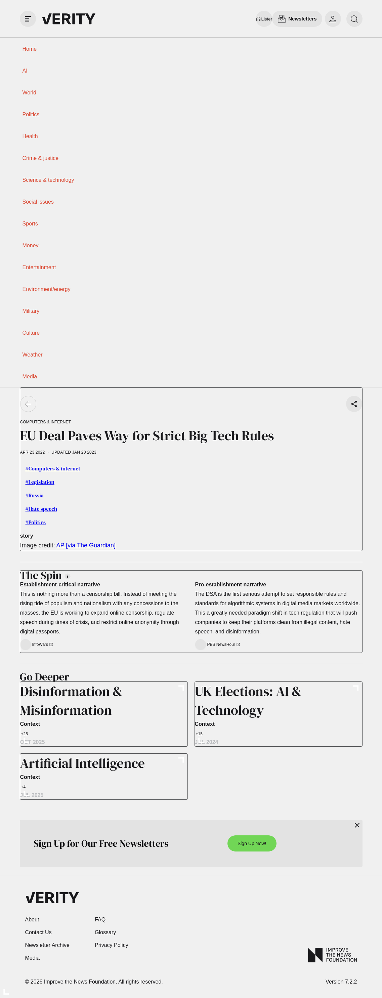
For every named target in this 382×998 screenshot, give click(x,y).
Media (30, 376)
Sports (30, 223)
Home (30, 49)
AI (25, 71)
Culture (31, 333)
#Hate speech (41, 508)
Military (31, 311)
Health (30, 136)
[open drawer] (28, 19)
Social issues (38, 202)
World (30, 92)
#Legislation (40, 482)
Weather (33, 355)
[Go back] (28, 404)
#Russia (35, 495)
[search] (354, 19)
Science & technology (48, 180)
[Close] (357, 825)
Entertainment (39, 267)
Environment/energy (47, 289)
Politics (31, 114)
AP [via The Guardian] (86, 545)
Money (31, 245)
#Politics (36, 522)
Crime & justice (41, 158)
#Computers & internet (53, 468)
